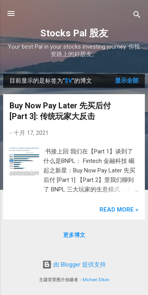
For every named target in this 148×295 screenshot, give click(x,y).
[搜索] (137, 16)
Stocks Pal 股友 (74, 33)
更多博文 (74, 235)
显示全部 (127, 80)
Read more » (119, 209)
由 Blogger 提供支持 (74, 264)
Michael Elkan (95, 279)
